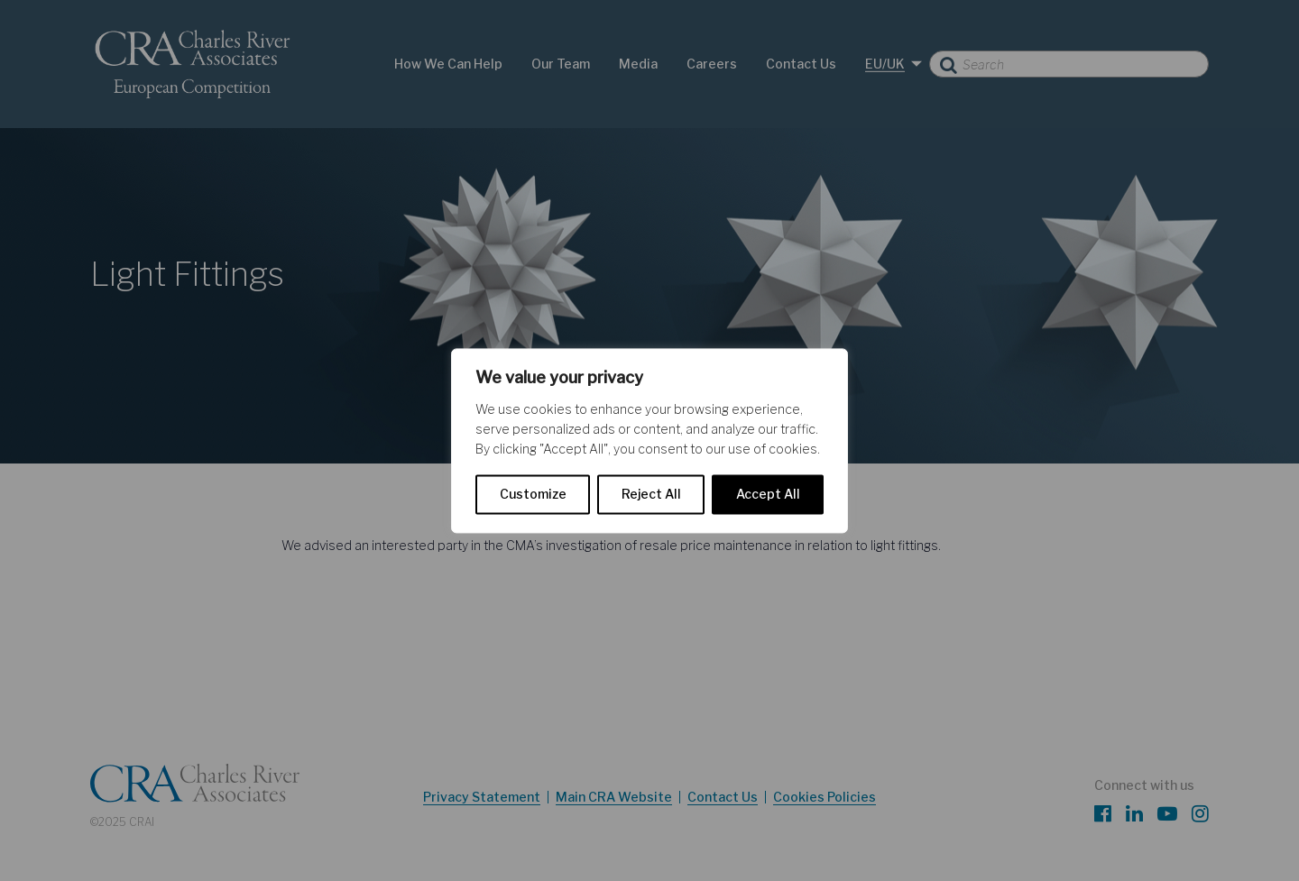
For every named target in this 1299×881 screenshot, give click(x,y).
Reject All (651, 493)
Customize (533, 493)
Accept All (768, 493)
